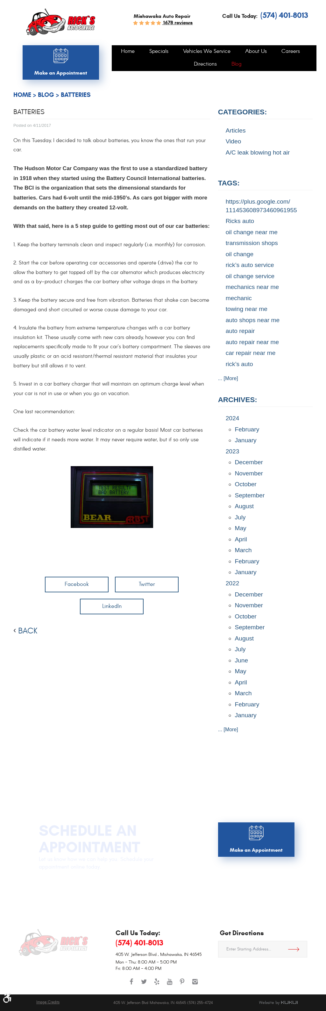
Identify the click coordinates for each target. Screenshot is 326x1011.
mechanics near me (252, 287)
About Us (256, 51)
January (245, 440)
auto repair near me (252, 342)
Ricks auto (240, 221)
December (249, 462)
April (241, 539)
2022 (232, 583)
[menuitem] (128, 51)
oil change (239, 254)
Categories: (242, 112)
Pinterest (182, 985)
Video (233, 141)
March (243, 550)
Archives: (237, 400)
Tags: (229, 183)
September (250, 495)
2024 (232, 418)
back (27, 631)
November (249, 473)
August (244, 506)
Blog (236, 64)
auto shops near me (253, 320)
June (241, 660)
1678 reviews (177, 22)
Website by (278, 1002)
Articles (236, 130)
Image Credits (48, 1002)
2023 (232, 451)
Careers (290, 51)
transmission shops (252, 243)
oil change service (250, 276)
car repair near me (251, 353)
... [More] (228, 378)
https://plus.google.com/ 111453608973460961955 (261, 205)
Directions (205, 64)
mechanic (239, 298)
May (240, 528)
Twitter (147, 584)
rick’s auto (239, 364)
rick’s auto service (250, 265)
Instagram (194, 985)
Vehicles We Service (206, 51)
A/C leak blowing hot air (258, 152)
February (247, 429)
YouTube (169, 985)
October (245, 484)
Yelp (156, 985)
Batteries (76, 95)
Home (128, 51)
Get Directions (296, 949)
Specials (158, 51)
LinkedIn (112, 606)
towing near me (246, 309)
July (240, 517)
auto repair (240, 331)
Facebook (77, 584)
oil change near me (252, 232)
